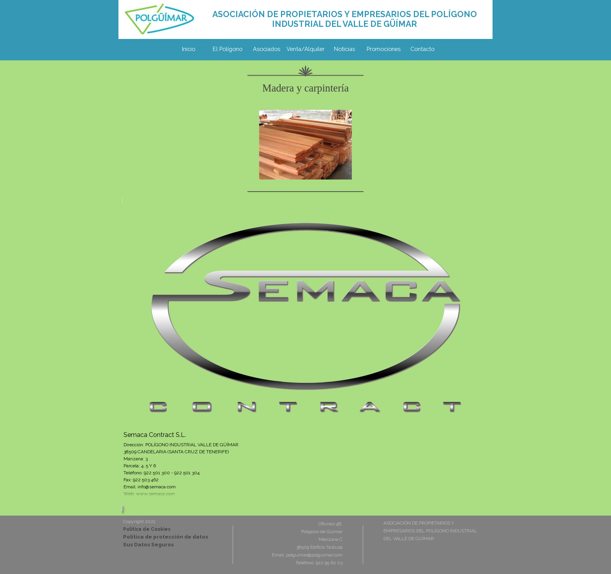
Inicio (188, 49)
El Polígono (227, 49)
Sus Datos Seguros (148, 544)
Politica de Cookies (147, 529)
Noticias (344, 49)
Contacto (422, 49)
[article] (305, 354)
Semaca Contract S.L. (155, 434)
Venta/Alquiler (305, 49)
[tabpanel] (344, 19)
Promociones (384, 49)
